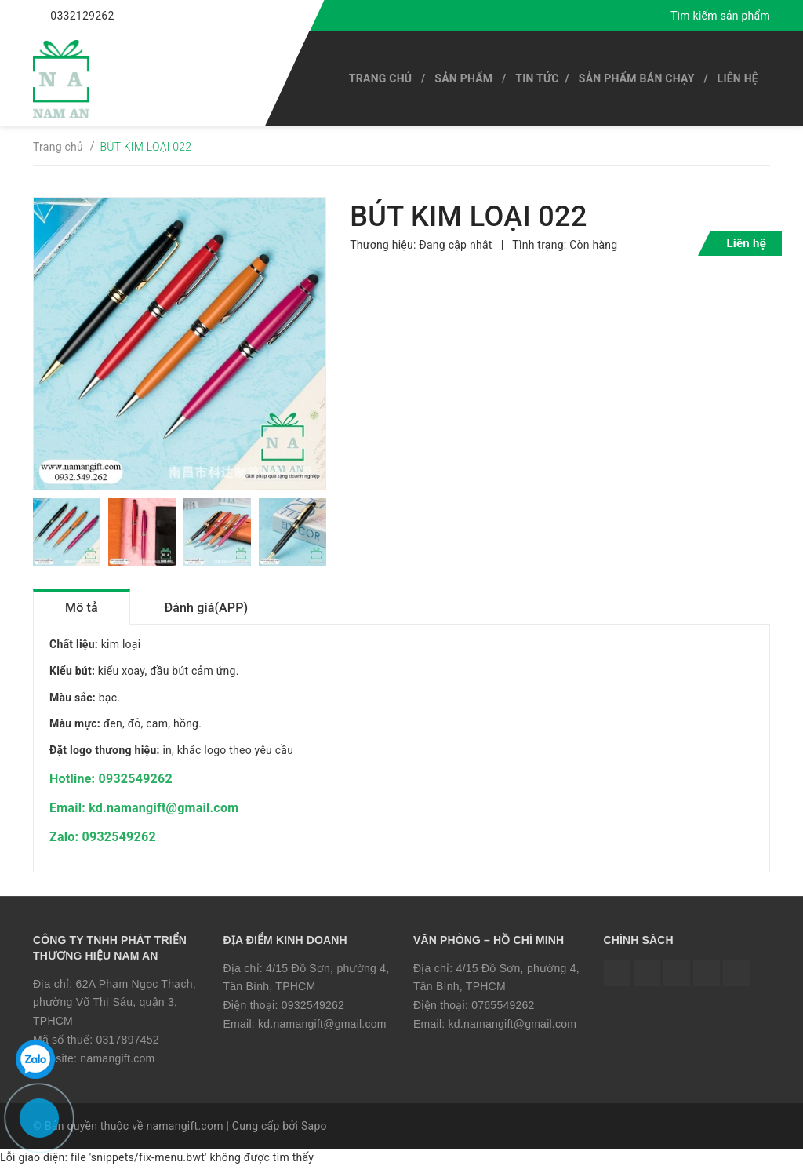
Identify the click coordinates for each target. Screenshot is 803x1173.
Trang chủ (380, 78)
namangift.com (117, 1063)
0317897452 (127, 1044)
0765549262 (502, 1010)
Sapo (314, 1131)
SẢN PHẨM (463, 78)
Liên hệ (738, 78)
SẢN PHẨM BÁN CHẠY (637, 78)
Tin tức (536, 78)
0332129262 (82, 15)
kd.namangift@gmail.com (322, 1028)
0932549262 (313, 1010)
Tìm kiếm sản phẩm (720, 15)
